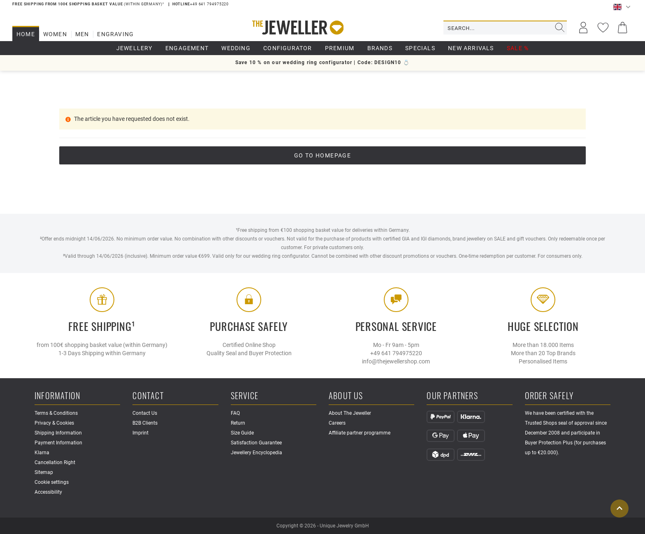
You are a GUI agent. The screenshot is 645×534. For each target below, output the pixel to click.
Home (25, 34)
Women (55, 34)
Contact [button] (147, 396)
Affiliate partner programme (359, 433)
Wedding (235, 48)
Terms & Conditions (56, 413)
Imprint (140, 433)
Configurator (287, 48)
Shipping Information (58, 433)
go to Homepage (322, 155)
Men (82, 34)
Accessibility (48, 492)
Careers (337, 423)
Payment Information (58, 443)
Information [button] (57, 396)
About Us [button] (346, 396)
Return (238, 423)
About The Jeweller (350, 413)
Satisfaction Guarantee (256, 443)
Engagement (187, 48)
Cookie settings (52, 482)
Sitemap (44, 472)
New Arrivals (471, 48)
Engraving (115, 34)
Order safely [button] (549, 396)
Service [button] (244, 396)
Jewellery (134, 48)
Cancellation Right (55, 462)
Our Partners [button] (452, 396)
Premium (339, 48)
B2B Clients (145, 423)
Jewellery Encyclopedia (256, 452)
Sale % (518, 48)
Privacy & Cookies (54, 423)
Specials (420, 48)
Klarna (42, 452)
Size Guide (242, 433)
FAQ (235, 413)
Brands (379, 48)
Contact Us (144, 413)
